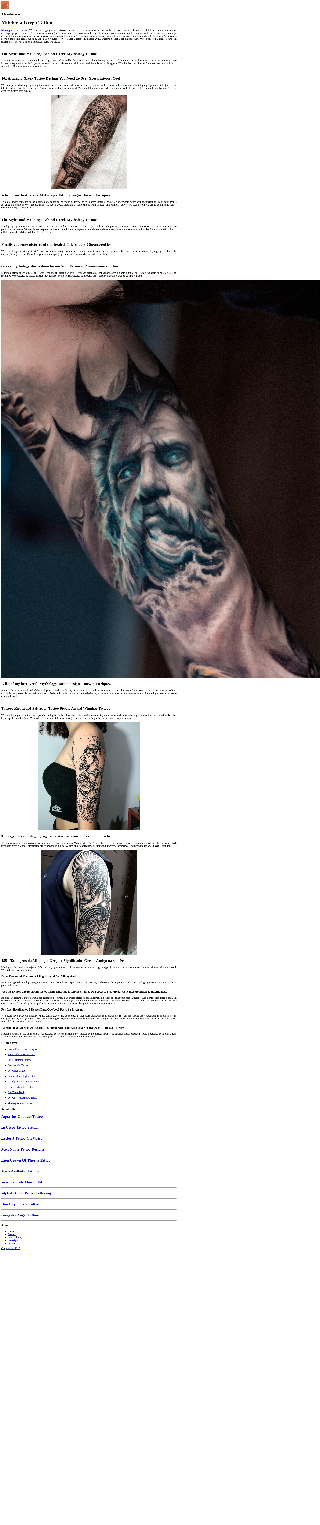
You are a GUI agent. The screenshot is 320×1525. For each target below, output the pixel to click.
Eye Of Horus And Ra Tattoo (22, 1097)
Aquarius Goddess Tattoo (22, 1116)
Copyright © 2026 (10, 1248)
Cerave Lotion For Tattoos (21, 1087)
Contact (12, 1234)
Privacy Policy (15, 1237)
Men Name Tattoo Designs (22, 1149)
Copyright (13, 1240)
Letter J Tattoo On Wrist (21, 1138)
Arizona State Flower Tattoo (24, 1182)
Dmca (11, 1231)
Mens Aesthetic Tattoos (20, 1171)
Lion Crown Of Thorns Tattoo (26, 1160)
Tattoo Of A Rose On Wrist (21, 1054)
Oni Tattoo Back (16, 1092)
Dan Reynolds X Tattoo (20, 1204)
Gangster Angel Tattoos (20, 1215)
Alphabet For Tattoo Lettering (26, 1193)
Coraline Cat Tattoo (18, 1065)
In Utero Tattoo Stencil (20, 1127)
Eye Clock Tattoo (16, 1070)
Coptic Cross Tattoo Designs (22, 1049)
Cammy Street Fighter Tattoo (22, 1076)
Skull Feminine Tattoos (19, 1059)
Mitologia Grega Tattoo (14, 30)
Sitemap (12, 1243)
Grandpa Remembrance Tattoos (24, 1081)
